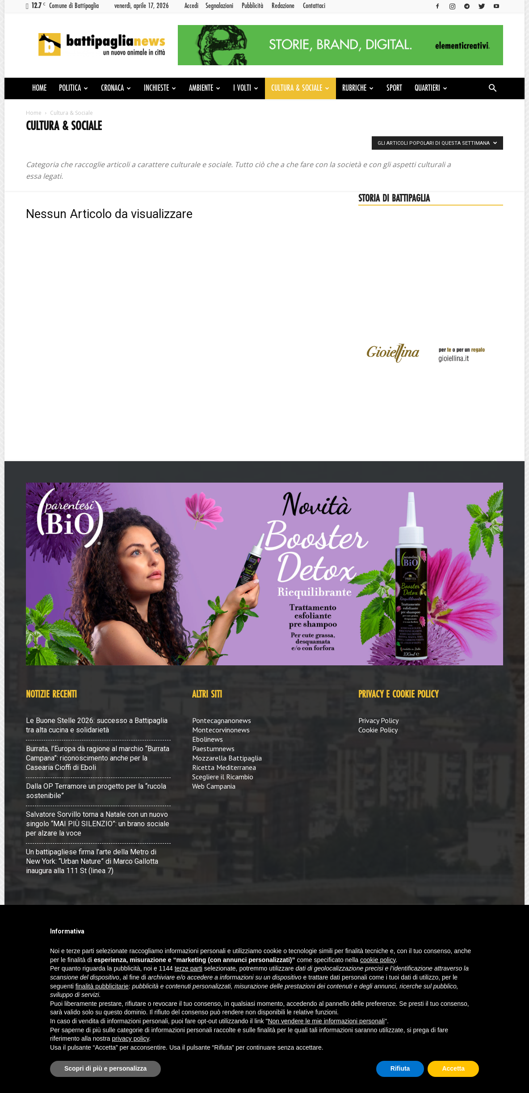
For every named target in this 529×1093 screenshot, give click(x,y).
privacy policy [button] (130, 1038)
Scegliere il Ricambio (222, 776)
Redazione (283, 6)
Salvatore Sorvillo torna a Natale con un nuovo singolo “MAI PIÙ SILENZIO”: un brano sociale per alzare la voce (97, 823)
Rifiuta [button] (400, 1068)
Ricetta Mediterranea (224, 767)
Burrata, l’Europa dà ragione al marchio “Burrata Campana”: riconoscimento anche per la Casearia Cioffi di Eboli (97, 758)
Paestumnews (213, 748)
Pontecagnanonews (221, 720)
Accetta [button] (453, 1068)
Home (39, 88)
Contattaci (314, 6)
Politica (73, 88)
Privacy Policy (378, 720)
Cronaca (116, 88)
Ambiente (204, 88)
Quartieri (431, 88)
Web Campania (213, 786)
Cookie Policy (378, 729)
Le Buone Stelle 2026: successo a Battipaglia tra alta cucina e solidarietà (97, 725)
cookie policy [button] (377, 959)
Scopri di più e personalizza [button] (105, 1068)
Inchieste (160, 88)
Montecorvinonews (221, 729)
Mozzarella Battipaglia (227, 757)
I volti (245, 88)
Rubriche (358, 88)
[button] (492, 89)
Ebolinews (207, 739)
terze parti (188, 968)
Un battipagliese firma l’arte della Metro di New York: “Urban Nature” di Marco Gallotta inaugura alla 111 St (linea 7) (92, 861)
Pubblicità (252, 6)
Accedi (191, 6)
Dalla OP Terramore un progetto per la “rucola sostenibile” (96, 791)
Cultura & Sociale (300, 88)
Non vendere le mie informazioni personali (326, 1021)
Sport (394, 88)
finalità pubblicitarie (102, 986)
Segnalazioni (219, 6)
